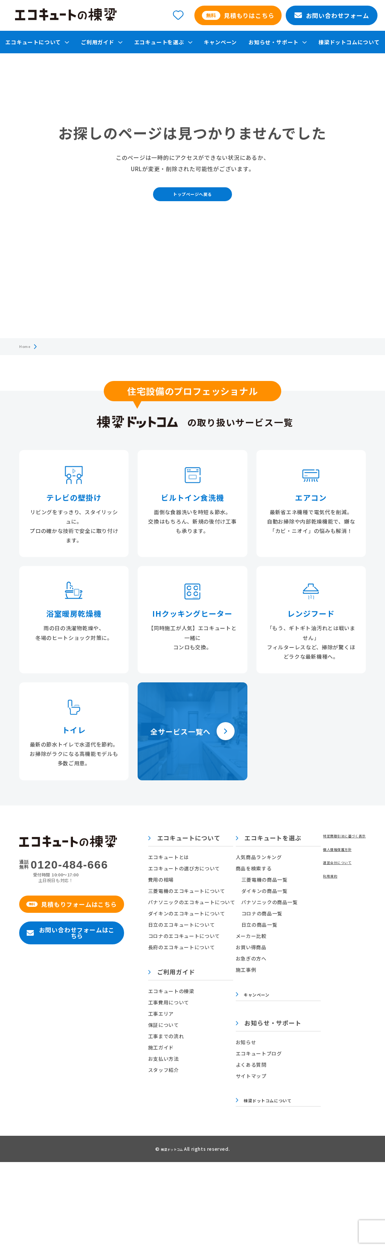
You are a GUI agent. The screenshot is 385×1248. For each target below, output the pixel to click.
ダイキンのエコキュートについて (216, 928)
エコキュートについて (214, 854)
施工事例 (291, 985)
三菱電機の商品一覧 (309, 895)
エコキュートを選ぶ (314, 854)
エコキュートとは (198, 872)
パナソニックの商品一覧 (314, 917)
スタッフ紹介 (193, 1085)
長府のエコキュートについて (211, 962)
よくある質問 (296, 1083)
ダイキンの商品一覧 (309, 906)
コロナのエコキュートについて (214, 951)
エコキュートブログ (304, 1071)
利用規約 (29, 1190)
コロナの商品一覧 (306, 928)
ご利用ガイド (201, 988)
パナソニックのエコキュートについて (221, 917)
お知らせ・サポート (314, 1042)
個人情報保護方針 (39, 1160)
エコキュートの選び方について (214, 883)
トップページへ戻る (192, 203)
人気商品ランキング (304, 872)
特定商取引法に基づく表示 (50, 1145)
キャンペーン (220, 42)
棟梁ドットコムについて (349, 42)
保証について (193, 1040)
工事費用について (198, 1017)
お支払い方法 (193, 1074)
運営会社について (39, 1175)
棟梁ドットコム (172, 1234)
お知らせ (291, 1060)
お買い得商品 (296, 962)
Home (27, 360)
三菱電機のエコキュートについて (216, 906)
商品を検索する (299, 883)
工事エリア (191, 1029)
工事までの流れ (196, 1051)
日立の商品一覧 (304, 940)
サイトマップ (296, 1094)
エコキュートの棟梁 (201, 1006)
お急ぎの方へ (296, 973)
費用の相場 (191, 895)
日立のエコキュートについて (211, 940)
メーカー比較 (296, 951)
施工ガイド (191, 1062)
